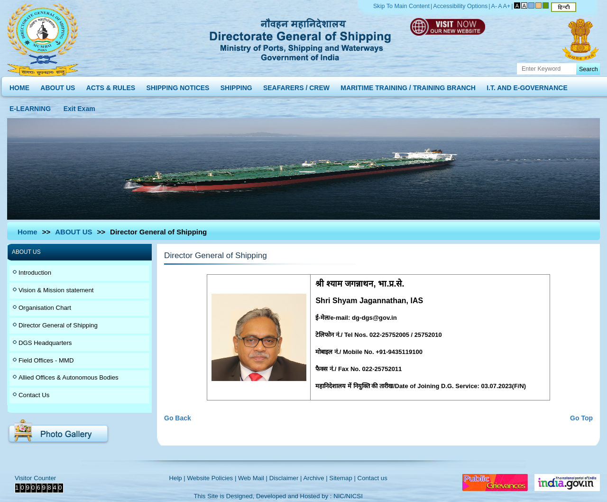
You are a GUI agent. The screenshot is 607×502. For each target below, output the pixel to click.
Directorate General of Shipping (301, 38)
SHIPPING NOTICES (177, 85)
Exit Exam (79, 106)
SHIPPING (236, 85)
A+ (507, 6)
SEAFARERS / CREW (296, 85)
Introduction (34, 272)
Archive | (315, 478)
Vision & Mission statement (55, 290)
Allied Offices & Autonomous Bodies (68, 377)
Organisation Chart (44, 307)
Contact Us (33, 395)
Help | (177, 478)
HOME (19, 85)
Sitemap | (342, 478)
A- (494, 6)
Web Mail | (252, 478)
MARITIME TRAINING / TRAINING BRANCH (408, 85)
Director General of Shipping (58, 325)
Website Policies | (211, 478)
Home (27, 232)
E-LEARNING (30, 106)
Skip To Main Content (401, 6)
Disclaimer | (285, 478)
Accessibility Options (460, 6)
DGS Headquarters (45, 342)
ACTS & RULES (110, 85)
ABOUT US (57, 85)
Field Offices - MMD (46, 360)
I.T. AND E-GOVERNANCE (527, 85)
